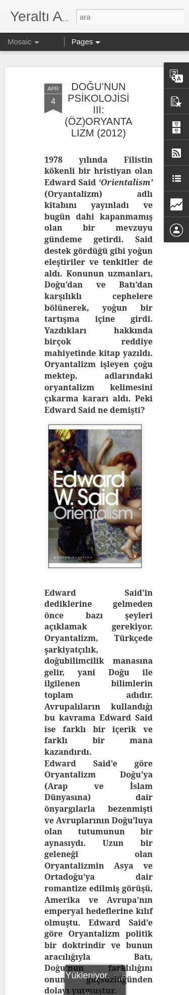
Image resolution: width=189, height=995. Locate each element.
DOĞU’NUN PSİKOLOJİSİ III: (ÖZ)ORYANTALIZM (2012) (98, 70)
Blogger (143, 983)
